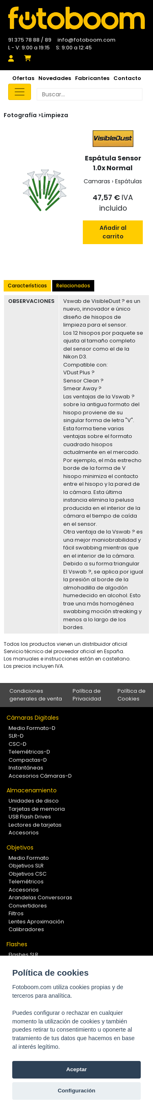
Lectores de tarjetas (35, 825)
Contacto (127, 78)
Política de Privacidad (87, 695)
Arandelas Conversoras (40, 897)
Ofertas (23, 78)
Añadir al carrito (113, 232)
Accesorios (24, 832)
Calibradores (26, 929)
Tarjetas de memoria (37, 809)
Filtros (16, 913)
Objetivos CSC (28, 874)
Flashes (17, 944)
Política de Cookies (132, 695)
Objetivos (20, 847)
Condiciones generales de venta (35, 695)
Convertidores (28, 906)
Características (27, 285)
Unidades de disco (34, 801)
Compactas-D (28, 760)
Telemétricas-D (29, 752)
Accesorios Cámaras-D (40, 776)
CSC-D (18, 744)
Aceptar (76, 1069)
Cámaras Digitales (33, 718)
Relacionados (73, 285)
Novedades (54, 78)
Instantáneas (26, 768)
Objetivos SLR (26, 866)
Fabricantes (92, 78)
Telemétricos (26, 881)
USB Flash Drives (30, 817)
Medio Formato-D (32, 728)
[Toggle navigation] (19, 92)
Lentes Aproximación (36, 921)
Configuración (76, 1091)
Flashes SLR (23, 955)
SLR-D (16, 736)
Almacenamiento (32, 790)
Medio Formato (29, 858)
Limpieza (54, 115)
